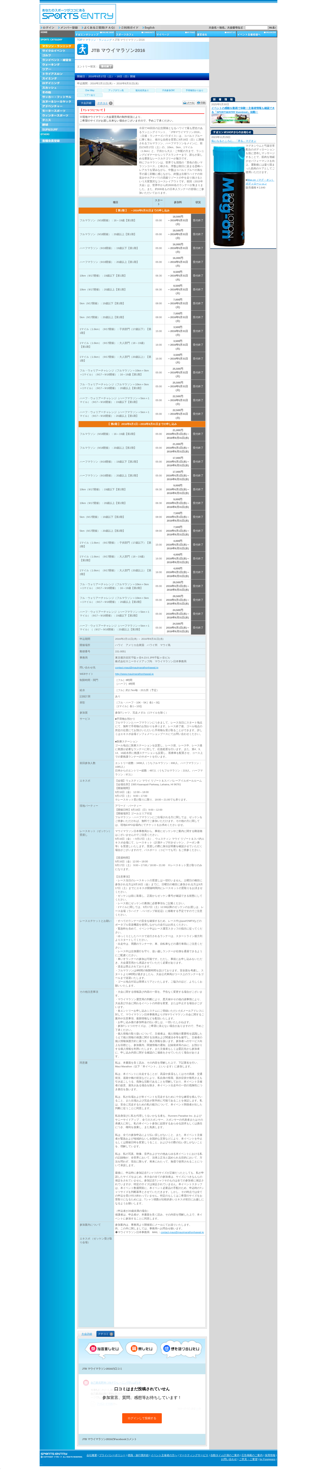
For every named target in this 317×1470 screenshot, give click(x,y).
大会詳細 (86, 1334)
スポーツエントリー (78, 14)
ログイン (49, 27)
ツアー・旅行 (57, 69)
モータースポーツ (57, 111)
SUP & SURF (57, 129)
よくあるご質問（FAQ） (100, 27)
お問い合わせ (229, 1459)
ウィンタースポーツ (57, 115)
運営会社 (216, 33)
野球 (57, 125)
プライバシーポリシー (112, 1455)
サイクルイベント (57, 51)
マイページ (176, 33)
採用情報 (270, 1455)
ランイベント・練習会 (57, 60)
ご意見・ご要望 (248, 1459)
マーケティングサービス (193, 1455)
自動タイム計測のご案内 (225, 1455)
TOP (79, 39)
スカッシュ (57, 88)
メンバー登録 (70, 27)
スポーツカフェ (135, 33)
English (152, 27)
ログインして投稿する (142, 1418)
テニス (57, 120)
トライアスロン (57, 74)
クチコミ (104, 103)
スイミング (57, 78)
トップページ (57, 33)
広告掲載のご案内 (252, 1455)
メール (190, 102)
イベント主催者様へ (257, 33)
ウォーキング (57, 65)
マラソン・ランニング (57, 46)
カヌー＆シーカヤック (57, 102)
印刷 (203, 102)
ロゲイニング (57, 83)
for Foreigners (267, 1459)
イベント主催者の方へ (164, 1455)
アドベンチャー (57, 106)
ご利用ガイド (131, 27)
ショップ (95, 33)
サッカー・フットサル (57, 97)
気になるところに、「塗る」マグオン (233, 141)
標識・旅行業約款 (138, 1455)
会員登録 (57, 141)
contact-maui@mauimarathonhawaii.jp (136, 667)
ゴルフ (57, 55)
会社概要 (92, 1455)
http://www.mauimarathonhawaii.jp (134, 674)
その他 (57, 92)
